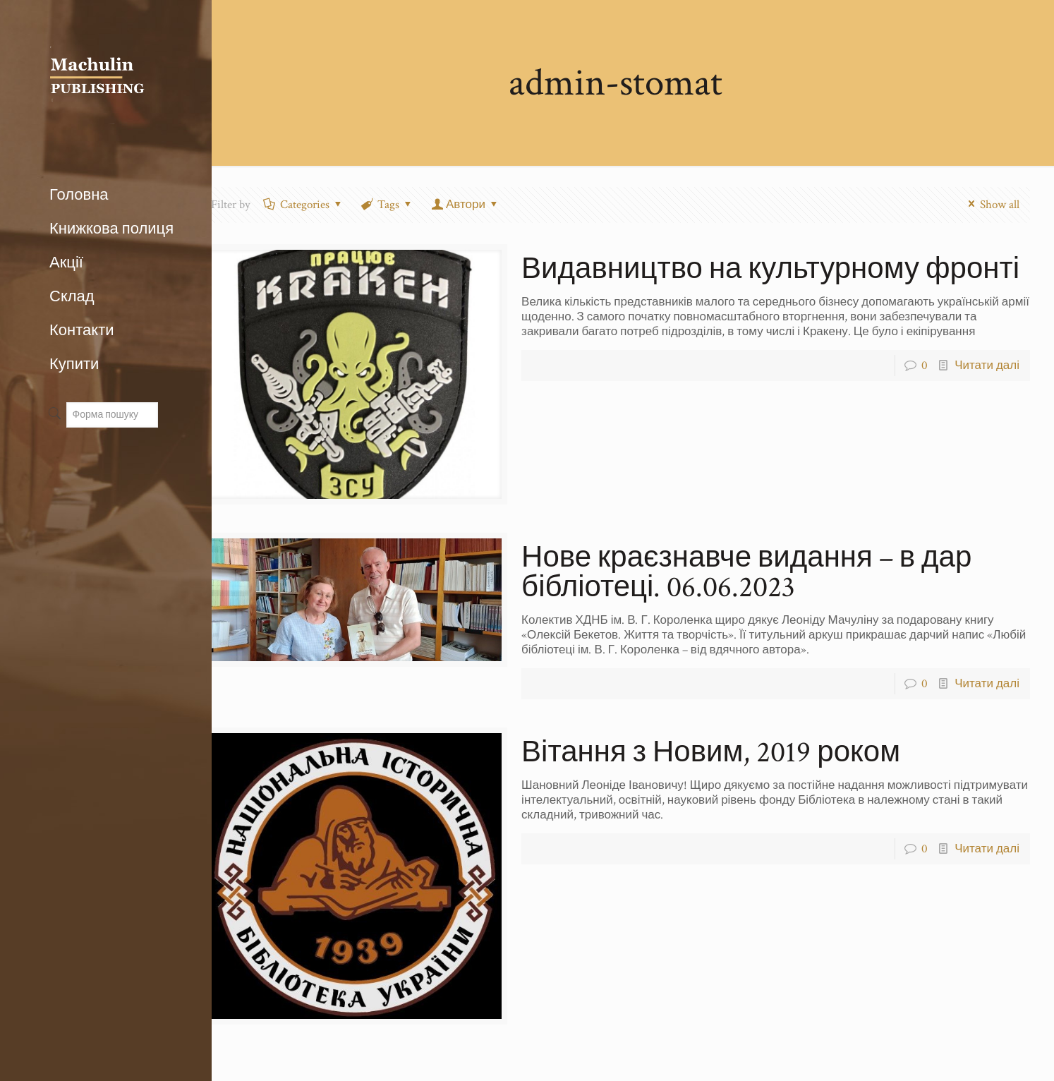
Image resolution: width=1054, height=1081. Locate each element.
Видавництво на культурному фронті (770, 269)
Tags (388, 204)
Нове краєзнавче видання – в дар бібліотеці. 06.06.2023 (746, 572)
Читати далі (987, 365)
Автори (465, 204)
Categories (303, 204)
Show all (991, 204)
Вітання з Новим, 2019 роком (710, 752)
